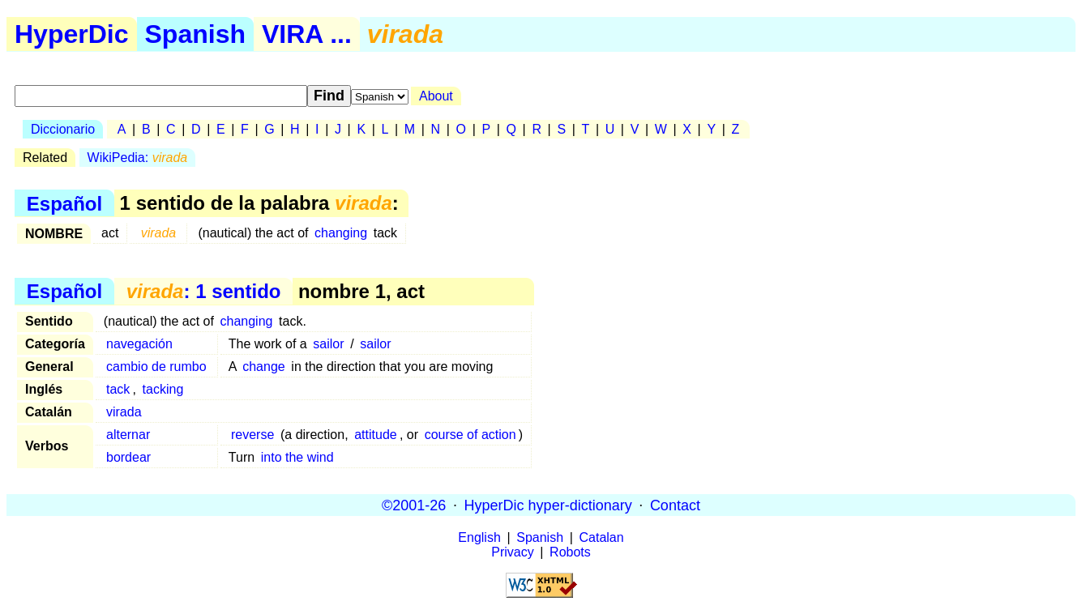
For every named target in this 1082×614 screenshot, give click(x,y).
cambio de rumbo (156, 366)
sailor (328, 344)
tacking (163, 389)
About (436, 96)
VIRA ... (307, 34)
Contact (675, 505)
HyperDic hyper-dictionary (548, 505)
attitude (375, 434)
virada (124, 412)
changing (340, 233)
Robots (570, 552)
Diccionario (63, 129)
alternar (128, 434)
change (263, 366)
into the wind (297, 457)
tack (118, 389)
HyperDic (72, 34)
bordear (128, 457)
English (479, 537)
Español (64, 203)
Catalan (601, 537)
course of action (470, 434)
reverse (252, 434)
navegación (139, 344)
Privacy (512, 552)
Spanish (195, 34)
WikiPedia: (138, 157)
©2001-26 (414, 505)
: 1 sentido (203, 291)
